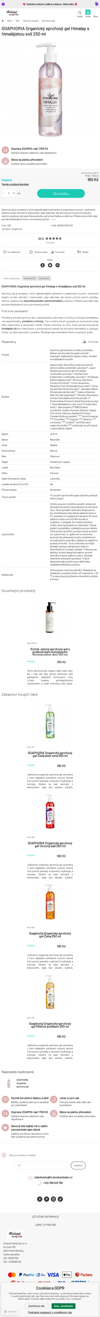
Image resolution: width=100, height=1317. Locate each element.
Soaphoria (16, 228)
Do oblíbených (13, 252)
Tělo (17, 20)
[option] (50, 89)
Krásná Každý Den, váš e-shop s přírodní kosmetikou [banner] (12, 13)
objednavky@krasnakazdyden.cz (53, 1177)
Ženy (9, 20)
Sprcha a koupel (30, 20)
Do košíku (61, 193)
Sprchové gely (48, 20)
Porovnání (59, 252)
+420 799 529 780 (53, 1182)
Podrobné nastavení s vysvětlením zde (50, 1312)
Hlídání (85, 252)
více (53, 219)
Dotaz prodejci (41, 252)
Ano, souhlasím (63, 1306)
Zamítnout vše (36, 1306)
